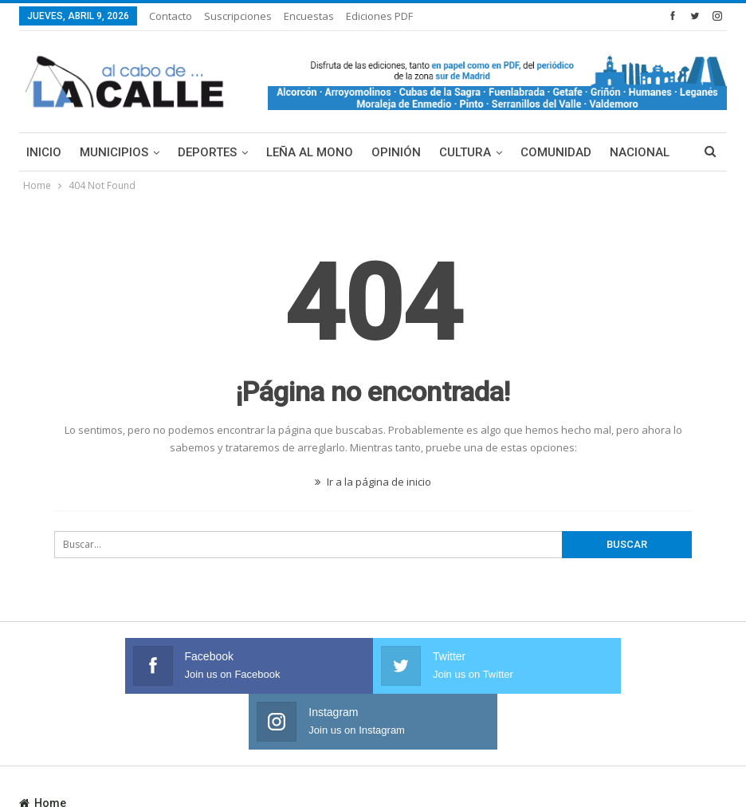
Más (622, 152)
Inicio (43, 152)
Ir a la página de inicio (373, 481)
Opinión (396, 152)
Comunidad (555, 152)
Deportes (207, 152)
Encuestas (309, 16)
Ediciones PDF (379, 16)
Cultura (465, 152)
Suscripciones (238, 16)
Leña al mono (309, 152)
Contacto (170, 16)
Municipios (114, 152)
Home (42, 747)
